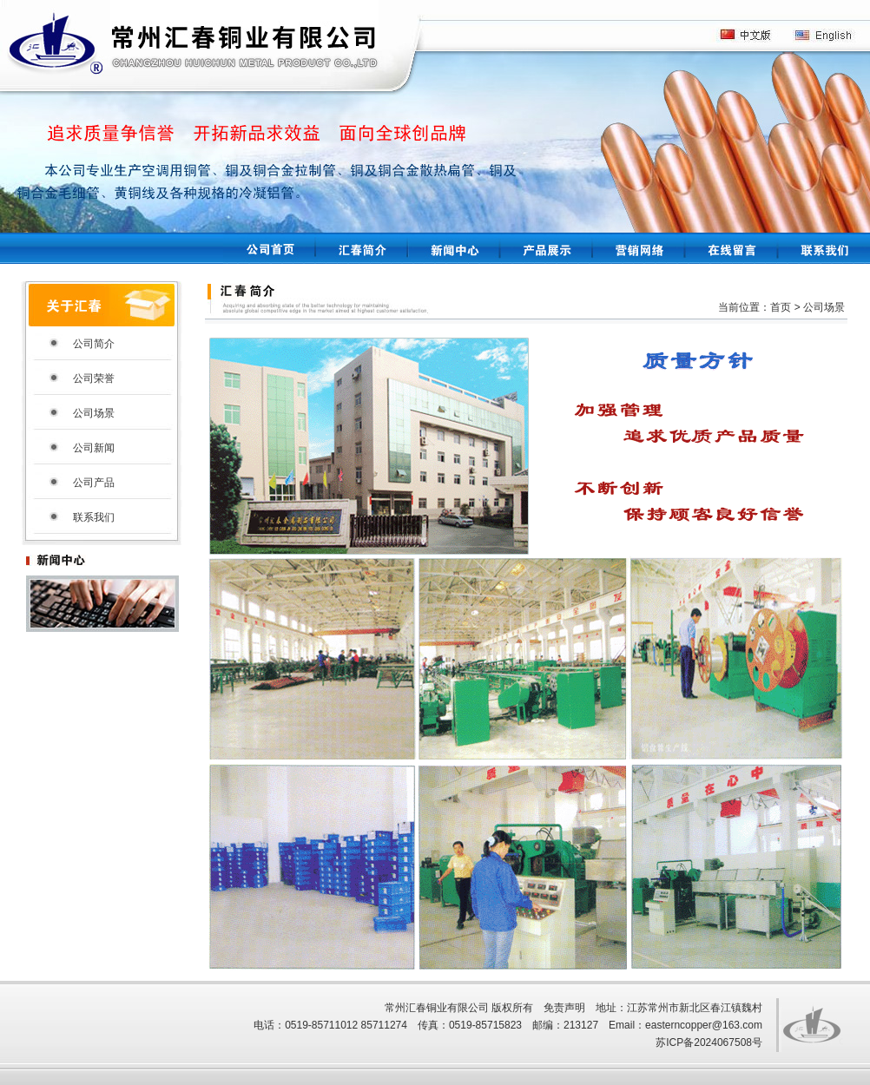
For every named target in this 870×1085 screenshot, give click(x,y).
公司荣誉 (94, 378)
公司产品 (94, 483)
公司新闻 (94, 448)
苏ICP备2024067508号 (709, 1042)
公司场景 (94, 413)
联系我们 (94, 517)
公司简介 (94, 344)
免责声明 (564, 1008)
